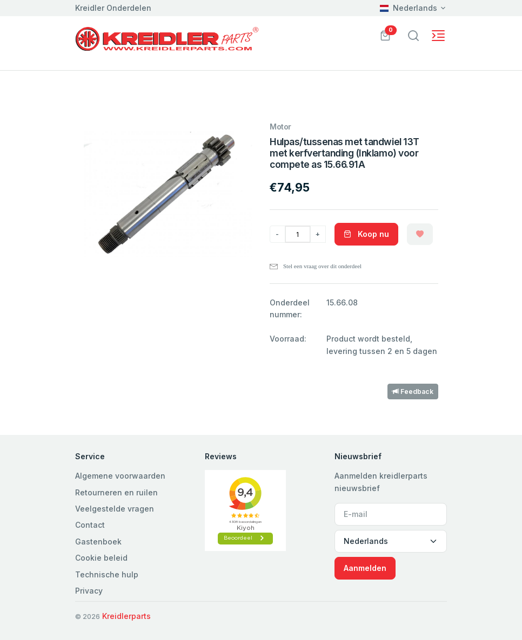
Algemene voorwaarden (120, 475)
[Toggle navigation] (413, 36)
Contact (90, 524)
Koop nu (366, 234)
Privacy (89, 590)
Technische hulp (106, 574)
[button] (385, 34)
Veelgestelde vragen (114, 508)
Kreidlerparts (126, 616)
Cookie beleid (101, 557)
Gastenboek (98, 541)
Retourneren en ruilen (116, 492)
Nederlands (408, 7)
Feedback (412, 391)
